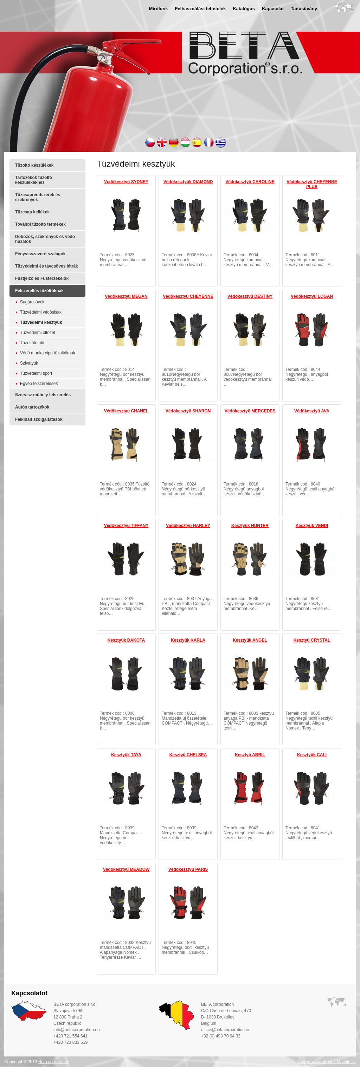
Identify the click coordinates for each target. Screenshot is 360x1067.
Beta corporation (53, 1061)
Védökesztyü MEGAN (126, 296)
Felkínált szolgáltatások (39, 419)
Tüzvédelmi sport (36, 373)
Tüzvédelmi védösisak (41, 312)
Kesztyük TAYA (126, 754)
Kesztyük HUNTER (250, 525)
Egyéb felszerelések (39, 383)
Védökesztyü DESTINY (250, 296)
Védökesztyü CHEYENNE (188, 296)
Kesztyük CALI (312, 754)
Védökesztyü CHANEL (126, 411)
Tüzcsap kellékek (32, 212)
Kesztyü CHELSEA (188, 754)
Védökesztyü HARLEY (188, 525)
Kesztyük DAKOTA (126, 640)
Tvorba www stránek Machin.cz (326, 1061)
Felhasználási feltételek (200, 8)
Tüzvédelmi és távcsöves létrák (46, 266)
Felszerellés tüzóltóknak (39, 290)
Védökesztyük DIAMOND (188, 181)
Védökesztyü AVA (311, 411)
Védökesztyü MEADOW (126, 869)
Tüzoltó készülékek (34, 165)
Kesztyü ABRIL (250, 754)
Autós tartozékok (32, 407)
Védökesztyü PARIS (188, 869)
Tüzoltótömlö (32, 342)
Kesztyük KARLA (188, 640)
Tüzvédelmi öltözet (37, 332)
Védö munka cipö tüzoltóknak (47, 353)
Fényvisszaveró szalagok (40, 253)
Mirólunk (158, 8)
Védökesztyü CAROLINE (249, 181)
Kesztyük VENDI (312, 525)
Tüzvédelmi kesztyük (41, 322)
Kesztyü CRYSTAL (312, 640)
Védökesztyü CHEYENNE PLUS (312, 184)
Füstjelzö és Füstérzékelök (42, 278)
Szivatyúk (29, 363)
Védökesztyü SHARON (188, 411)
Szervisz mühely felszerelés (43, 394)
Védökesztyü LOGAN (312, 296)
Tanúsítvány (304, 8)
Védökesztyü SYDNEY (126, 181)
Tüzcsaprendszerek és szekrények (37, 197)
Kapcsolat (273, 8)
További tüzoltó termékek (40, 224)
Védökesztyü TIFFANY (126, 525)
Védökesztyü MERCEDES (250, 411)
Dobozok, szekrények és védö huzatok (45, 239)
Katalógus (244, 8)
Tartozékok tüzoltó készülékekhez (33, 180)
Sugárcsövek (32, 302)
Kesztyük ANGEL (250, 640)
